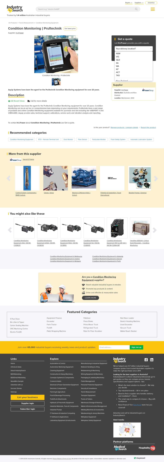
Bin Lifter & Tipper (17, 322)
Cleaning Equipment (57, 371)
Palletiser (87, 318)
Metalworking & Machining (90, 371)
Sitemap (14, 392)
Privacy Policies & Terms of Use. (62, 458)
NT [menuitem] (117, 69)
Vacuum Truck (125, 328)
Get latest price (70, 29)
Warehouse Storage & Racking (91, 403)
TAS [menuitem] (118, 75)
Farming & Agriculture (57, 392)
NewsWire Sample (17, 381)
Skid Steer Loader (127, 318)
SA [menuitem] (117, 63)
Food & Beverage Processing (60, 395)
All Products (13, 23)
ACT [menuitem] (118, 72)
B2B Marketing (16, 374)
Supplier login (27, 403)
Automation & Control (57, 363)
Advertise (151, 3)
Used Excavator (126, 325)
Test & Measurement (26, 23)
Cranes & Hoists (55, 381)
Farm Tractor (52, 325)
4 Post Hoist (15, 319)
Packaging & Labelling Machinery (92, 378)
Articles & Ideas (16, 367)
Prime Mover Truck (91, 325)
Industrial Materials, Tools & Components (64, 406)
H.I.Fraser (20, 33)
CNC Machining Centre (19, 329)
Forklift (49, 328)
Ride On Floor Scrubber (93, 331)
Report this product (148, 127)
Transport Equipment (88, 395)
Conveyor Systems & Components (62, 378)
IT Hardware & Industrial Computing (62, 413)
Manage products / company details (124, 127)
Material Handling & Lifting (90, 367)
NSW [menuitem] (118, 53)
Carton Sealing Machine (19, 325)
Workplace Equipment (88, 417)
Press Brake (88, 321)
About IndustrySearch (18, 371)
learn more (90, 298)
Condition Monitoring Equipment (47, 23)
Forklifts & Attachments (58, 399)
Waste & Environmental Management (94, 406)
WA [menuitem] (117, 66)
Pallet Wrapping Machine (56, 331)
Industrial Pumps (56, 410)
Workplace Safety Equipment (91, 420)
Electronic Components (58, 388)
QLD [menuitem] (118, 60)
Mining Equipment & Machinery (92, 374)
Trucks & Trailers (86, 399)
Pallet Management (88, 381)
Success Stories (16, 388)
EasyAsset (137, 405)
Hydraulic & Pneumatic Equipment (62, 403)
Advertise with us (17, 385)
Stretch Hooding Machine (130, 321)
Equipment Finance (54, 318)
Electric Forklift (16, 332)
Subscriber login (27, 409)
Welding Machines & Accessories (92, 410)
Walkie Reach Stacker (128, 331)
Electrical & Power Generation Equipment (64, 385)
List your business (27, 397)
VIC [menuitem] (117, 56)
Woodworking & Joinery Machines (92, 413)
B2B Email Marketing (18, 378)
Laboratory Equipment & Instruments (62, 420)
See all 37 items (28, 159)
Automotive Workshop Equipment (61, 367)
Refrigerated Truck (91, 328)
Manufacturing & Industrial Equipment (94, 363)
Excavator (50, 321)
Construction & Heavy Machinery (61, 374)
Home (13, 363)
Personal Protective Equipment (91, 385)
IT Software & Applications (59, 417)
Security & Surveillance (89, 388)
